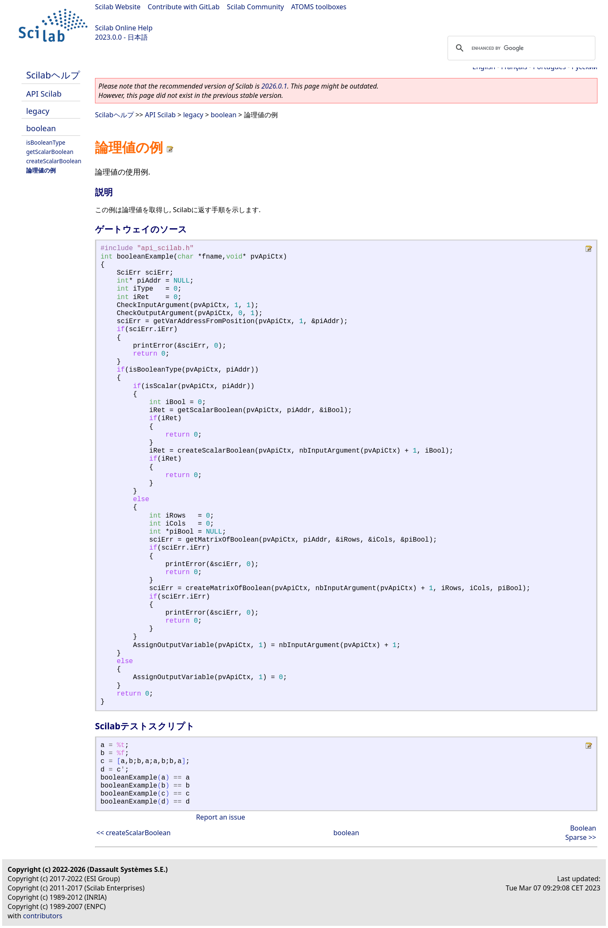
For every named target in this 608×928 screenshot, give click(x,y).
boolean (41, 128)
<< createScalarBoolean (133, 832)
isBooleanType (45, 142)
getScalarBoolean (49, 152)
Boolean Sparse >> (580, 832)
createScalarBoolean (53, 161)
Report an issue (220, 817)
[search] (520, 48)
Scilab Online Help (123, 27)
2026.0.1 (274, 86)
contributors (42, 915)
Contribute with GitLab (184, 6)
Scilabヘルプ (53, 75)
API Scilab (44, 93)
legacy (37, 110)
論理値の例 (41, 170)
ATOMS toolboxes (319, 6)
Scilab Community (255, 6)
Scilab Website (118, 6)
